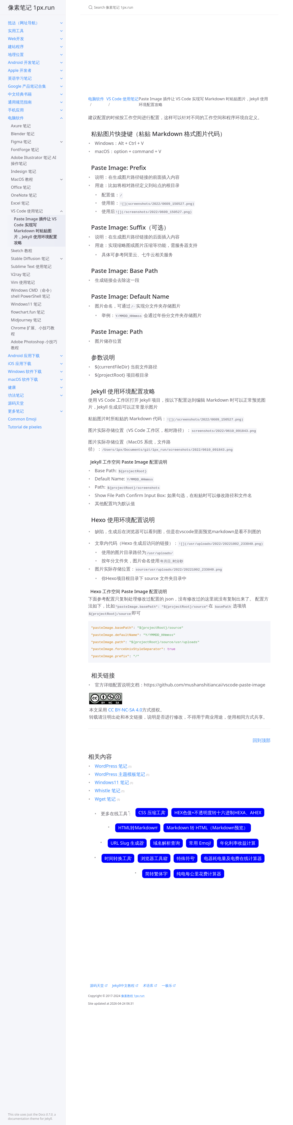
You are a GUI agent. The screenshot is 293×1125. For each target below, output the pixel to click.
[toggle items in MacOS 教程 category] (61, 179)
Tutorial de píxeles (25, 427)
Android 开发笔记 (24, 62)
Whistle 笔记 (107, 790)
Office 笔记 (21, 187)
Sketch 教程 (21, 250)
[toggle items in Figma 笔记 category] (61, 142)
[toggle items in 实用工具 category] (61, 31)
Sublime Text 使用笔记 (31, 266)
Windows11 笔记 (26, 304)
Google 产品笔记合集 (27, 86)
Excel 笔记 (20, 203)
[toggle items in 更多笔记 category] (61, 411)
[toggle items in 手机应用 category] (61, 110)
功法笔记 (16, 395)
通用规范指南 (20, 102)
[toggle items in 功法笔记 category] (61, 395)
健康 (12, 387)
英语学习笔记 (20, 78)
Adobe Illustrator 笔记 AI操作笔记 (33, 160)
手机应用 (16, 110)
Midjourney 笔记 (26, 320)
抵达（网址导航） (24, 23)
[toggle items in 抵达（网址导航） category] (61, 23)
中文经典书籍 (20, 94)
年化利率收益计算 (238, 843)
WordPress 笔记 (111, 766)
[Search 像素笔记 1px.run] (146, 7)
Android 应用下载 (24, 355)
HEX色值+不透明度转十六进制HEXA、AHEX (217, 812)
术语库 (150, 985)
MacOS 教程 (22, 179)
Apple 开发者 (19, 70)
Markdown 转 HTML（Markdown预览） (207, 828)
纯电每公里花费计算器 (198, 874)
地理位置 (16, 54)
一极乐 (169, 985)
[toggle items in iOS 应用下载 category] (61, 363)
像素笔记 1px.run (31, 7)
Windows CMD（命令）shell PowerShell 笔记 (32, 293)
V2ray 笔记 (20, 274)
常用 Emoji (200, 843)
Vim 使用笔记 (23, 282)
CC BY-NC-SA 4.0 (124, 710)
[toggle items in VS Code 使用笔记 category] (61, 211)
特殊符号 (185, 858)
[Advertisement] (179, 53)
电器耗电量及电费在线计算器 (233, 858)
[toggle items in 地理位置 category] (61, 54)
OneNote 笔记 (24, 195)
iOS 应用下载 (19, 363)
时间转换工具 (118, 858)
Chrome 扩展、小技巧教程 (32, 331)
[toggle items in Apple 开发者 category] (61, 70)
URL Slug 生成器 (127, 843)
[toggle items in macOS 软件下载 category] (61, 379)
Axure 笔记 (21, 126)
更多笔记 (16, 411)
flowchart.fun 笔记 (28, 312)
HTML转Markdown (138, 828)
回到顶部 (261, 740)
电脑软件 (16, 118)
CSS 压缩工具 (151, 812)
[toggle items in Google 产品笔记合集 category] (61, 86)
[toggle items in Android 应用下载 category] (61, 356)
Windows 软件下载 (25, 371)
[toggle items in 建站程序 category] (61, 47)
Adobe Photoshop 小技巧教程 (34, 344)
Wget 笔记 (105, 799)
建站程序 (16, 46)
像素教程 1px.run (133, 996)
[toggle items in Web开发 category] (61, 39)
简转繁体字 (156, 874)
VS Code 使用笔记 (27, 211)
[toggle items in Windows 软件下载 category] (61, 371)
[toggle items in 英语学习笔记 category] (61, 78)
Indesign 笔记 (23, 171)
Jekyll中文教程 (125, 985)
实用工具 (16, 30)
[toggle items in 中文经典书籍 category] (61, 94)
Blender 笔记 (22, 133)
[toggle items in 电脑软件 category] (61, 118)
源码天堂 (16, 403)
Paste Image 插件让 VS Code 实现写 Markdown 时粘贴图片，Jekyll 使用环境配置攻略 (35, 230)
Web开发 (16, 38)
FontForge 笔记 (25, 149)
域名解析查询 (166, 843)
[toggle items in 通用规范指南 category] (61, 102)
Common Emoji (22, 419)
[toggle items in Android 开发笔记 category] (61, 62)
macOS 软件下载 (23, 379)
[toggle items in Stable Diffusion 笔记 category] (61, 258)
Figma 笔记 (21, 141)
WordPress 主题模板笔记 (120, 774)
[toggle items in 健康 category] (61, 387)
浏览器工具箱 (153, 858)
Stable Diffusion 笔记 (30, 258)
